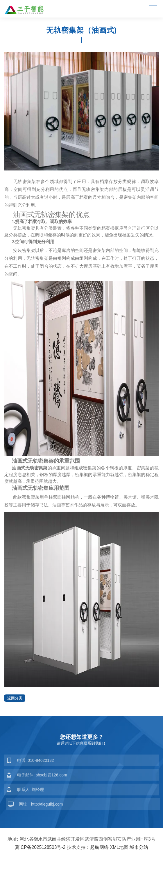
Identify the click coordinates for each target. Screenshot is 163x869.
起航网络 (99, 847)
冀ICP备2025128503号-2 (40, 847)
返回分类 (14, 698)
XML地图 (119, 847)
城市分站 (139, 847)
